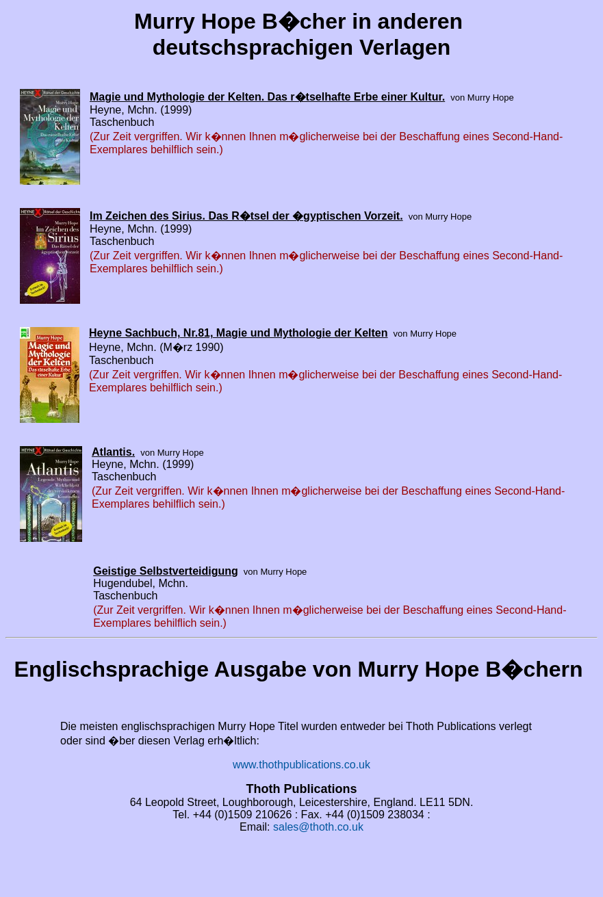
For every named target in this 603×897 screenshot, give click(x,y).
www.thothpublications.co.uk (301, 764)
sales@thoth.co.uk (318, 827)
